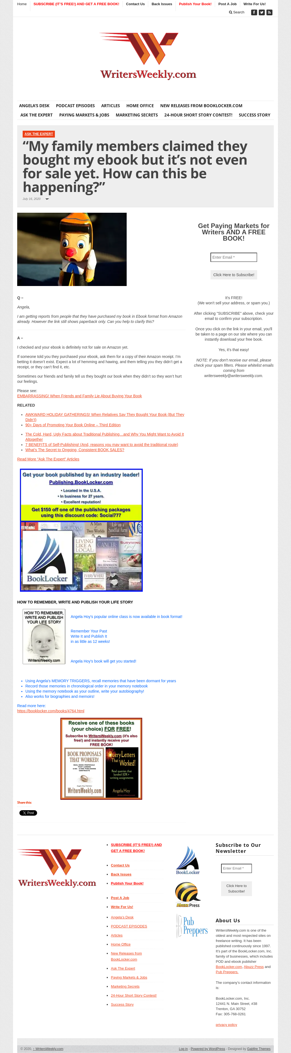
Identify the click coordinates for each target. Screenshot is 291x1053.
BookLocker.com (229, 967)
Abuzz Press (254, 967)
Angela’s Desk (34, 105)
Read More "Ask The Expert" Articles (48, 459)
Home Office (140, 105)
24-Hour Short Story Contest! (198, 115)
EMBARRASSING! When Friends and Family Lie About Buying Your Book (79, 396)
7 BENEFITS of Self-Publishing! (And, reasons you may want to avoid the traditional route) (101, 444)
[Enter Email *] (233, 257)
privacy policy (226, 1025)
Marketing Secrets (137, 115)
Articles (110, 105)
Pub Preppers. (227, 972)
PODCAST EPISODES (75, 105)
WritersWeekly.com (48, 1049)
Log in (183, 1049)
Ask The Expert (36, 115)
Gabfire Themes (259, 1049)
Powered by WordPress (208, 1049)
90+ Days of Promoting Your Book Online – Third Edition (73, 425)
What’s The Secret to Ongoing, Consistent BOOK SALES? (74, 450)
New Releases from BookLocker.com (201, 105)
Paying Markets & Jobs (84, 115)
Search (237, 12)
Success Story (254, 115)
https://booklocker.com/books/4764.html (50, 711)
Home (22, 4)
